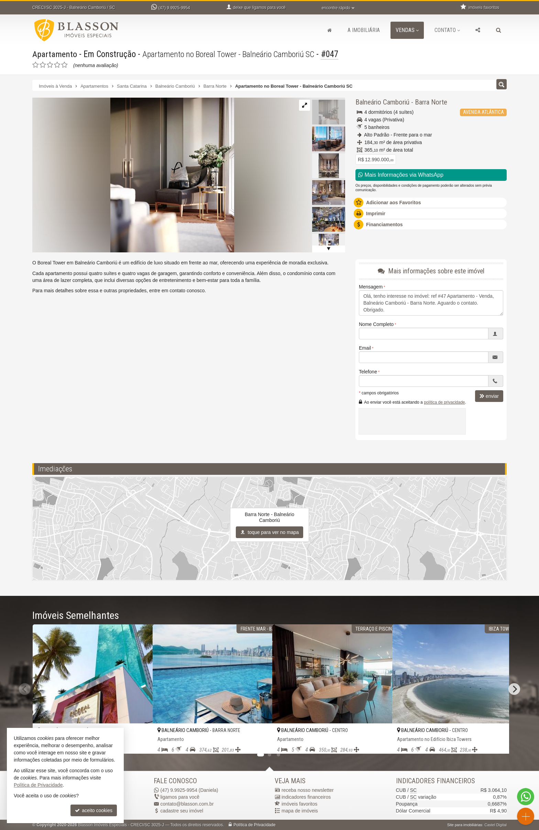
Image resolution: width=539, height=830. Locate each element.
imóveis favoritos (299, 804)
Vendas (407, 30)
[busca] (498, 30)
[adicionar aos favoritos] (139, 742)
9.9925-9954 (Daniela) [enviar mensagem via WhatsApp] (189, 790)
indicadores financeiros (306, 797)
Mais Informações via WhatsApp (400, 175)
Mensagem (371, 287)
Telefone (368, 371)
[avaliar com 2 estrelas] (43, 65)
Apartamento (55, 54)
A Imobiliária (364, 30)
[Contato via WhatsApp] (525, 796)
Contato (447, 30)
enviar (489, 396)
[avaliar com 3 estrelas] (50, 65)
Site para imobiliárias (464, 825)
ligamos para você (180, 797)
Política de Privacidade (254, 824)
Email (365, 348)
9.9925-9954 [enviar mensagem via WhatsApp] (174, 8)
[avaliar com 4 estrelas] (57, 65)
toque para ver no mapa (269, 532)
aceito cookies (93, 810)
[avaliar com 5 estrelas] (64, 65)
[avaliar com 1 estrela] (35, 65)
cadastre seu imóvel (182, 810)
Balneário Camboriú (382, 102)
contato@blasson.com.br (187, 804)
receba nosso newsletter (308, 790)
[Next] (514, 689)
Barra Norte (431, 102)
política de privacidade (444, 402)
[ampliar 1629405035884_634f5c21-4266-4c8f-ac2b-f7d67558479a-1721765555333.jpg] (133, 174)
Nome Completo (376, 324)
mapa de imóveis (300, 810)
